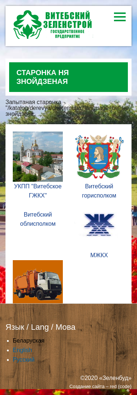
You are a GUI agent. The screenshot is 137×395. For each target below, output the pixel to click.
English (22, 350)
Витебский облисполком (38, 219)
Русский (23, 360)
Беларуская (29, 340)
